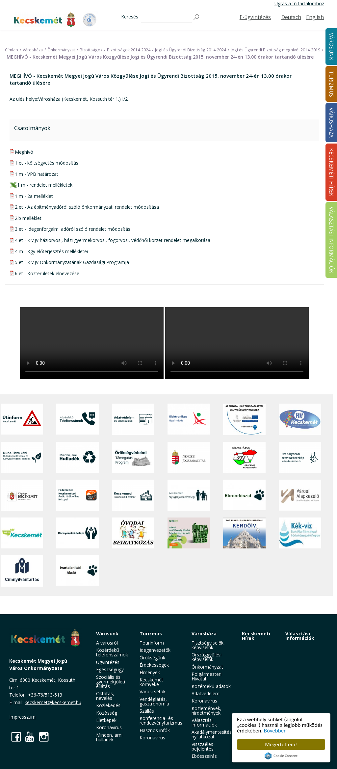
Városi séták (153, 691)
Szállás (147, 711)
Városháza (204, 633)
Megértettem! (281, 744)
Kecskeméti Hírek (256, 635)
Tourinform (152, 643)
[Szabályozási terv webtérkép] (300, 457)
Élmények (150, 672)
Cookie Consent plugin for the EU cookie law (281, 755)
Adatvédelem (206, 693)
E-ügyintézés (255, 17)
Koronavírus (109, 727)
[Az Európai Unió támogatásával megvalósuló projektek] (244, 419)
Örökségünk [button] (152, 657)
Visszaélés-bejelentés (203, 746)
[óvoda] (133, 532)
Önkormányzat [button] (207, 667)
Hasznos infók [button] (155, 730)
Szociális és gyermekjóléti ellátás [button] (110, 681)
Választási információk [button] (204, 722)
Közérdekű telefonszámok (112, 652)
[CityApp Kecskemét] (22, 495)
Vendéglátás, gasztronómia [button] (154, 701)
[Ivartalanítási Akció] (77, 571)
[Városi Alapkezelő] (300, 495)
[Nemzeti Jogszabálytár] (189, 457)
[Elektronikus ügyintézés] (189, 419)
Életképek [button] (106, 720)
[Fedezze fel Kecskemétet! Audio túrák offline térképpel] (77, 495)
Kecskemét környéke (151, 681)
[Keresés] (166, 17)
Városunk (107, 633)
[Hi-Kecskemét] (300, 419)
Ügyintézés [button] (107, 662)
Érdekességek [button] (154, 665)
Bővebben (275, 730)
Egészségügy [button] (110, 669)
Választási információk (299, 635)
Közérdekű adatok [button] (211, 686)
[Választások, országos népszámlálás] (244, 457)
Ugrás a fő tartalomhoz (299, 3)
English (315, 17)
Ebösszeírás (204, 756)
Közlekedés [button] (108, 705)
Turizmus (151, 633)
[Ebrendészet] (244, 495)
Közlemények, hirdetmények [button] (206, 710)
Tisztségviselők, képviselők (208, 645)
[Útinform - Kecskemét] (22, 419)
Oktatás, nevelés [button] (105, 695)
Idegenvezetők (155, 650)
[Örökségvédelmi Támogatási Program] (133, 457)
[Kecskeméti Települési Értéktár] (133, 495)
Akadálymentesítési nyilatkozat (212, 734)
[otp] (189, 532)
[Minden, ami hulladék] (77, 457)
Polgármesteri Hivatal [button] (206, 676)
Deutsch (291, 17)
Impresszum (22, 717)
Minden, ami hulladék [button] (109, 737)
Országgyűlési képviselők (206, 656)
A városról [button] (107, 643)
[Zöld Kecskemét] (22, 532)
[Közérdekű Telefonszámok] (77, 419)
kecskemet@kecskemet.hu (53, 702)
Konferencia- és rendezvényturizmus (161, 720)
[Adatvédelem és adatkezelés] (133, 419)
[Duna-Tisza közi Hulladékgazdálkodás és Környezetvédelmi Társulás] (22, 457)
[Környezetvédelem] (77, 532)
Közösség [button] (106, 713)
